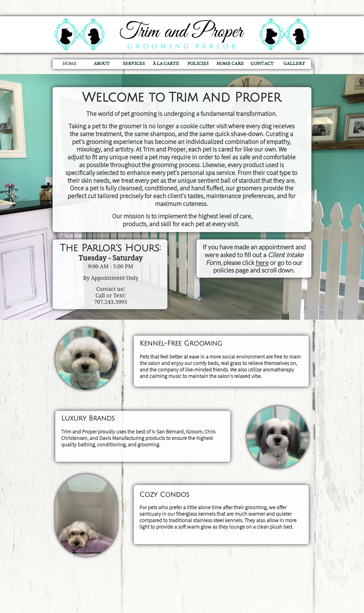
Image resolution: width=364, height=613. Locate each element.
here (262, 263)
